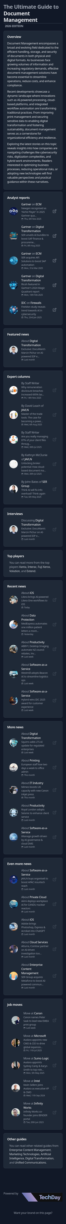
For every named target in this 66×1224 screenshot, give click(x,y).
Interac (32, 567)
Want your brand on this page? (33, 1213)
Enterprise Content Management (30, 1150)
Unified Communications (30, 1162)
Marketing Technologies (24, 1154)
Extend (31, 571)
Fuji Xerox (44, 567)
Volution (14, 571)
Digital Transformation (39, 1158)
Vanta (22, 567)
